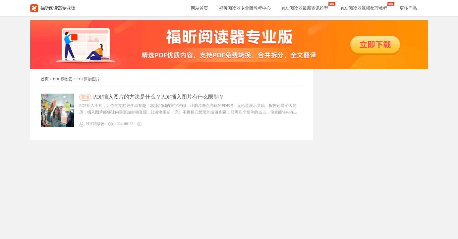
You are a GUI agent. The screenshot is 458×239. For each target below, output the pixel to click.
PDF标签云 (62, 79)
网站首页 (199, 8)
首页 (45, 79)
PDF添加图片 (88, 79)
